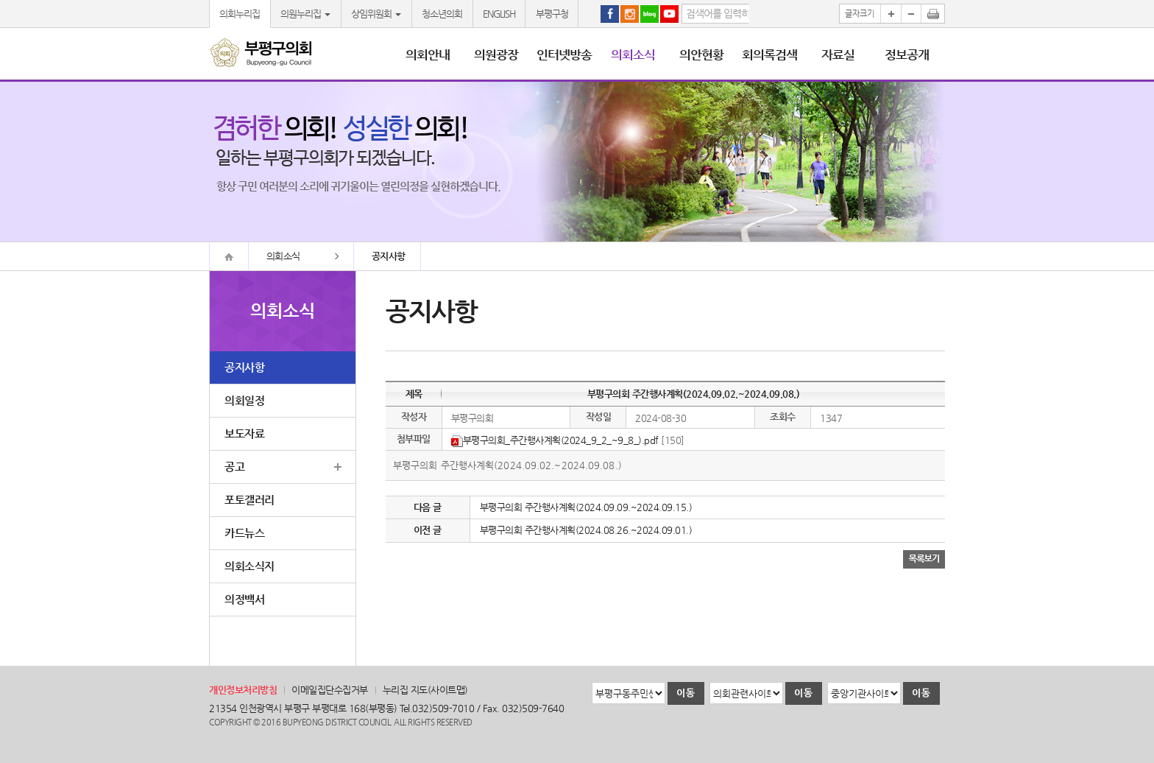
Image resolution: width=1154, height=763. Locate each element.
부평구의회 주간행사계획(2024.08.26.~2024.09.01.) (586, 529)
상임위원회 (376, 13)
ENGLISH (499, 13)
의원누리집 (305, 13)
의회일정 (244, 400)
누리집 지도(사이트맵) (425, 689)
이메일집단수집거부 (329, 689)
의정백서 (244, 599)
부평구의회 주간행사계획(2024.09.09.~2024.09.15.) (586, 507)
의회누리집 (239, 13)
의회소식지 (249, 566)
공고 (234, 466)
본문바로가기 (0, 0)
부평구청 (552, 13)
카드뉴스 (244, 533)
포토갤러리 (249, 499)
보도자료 (244, 433)
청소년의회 (442, 13)
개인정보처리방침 (243, 689)
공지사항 (244, 367)
